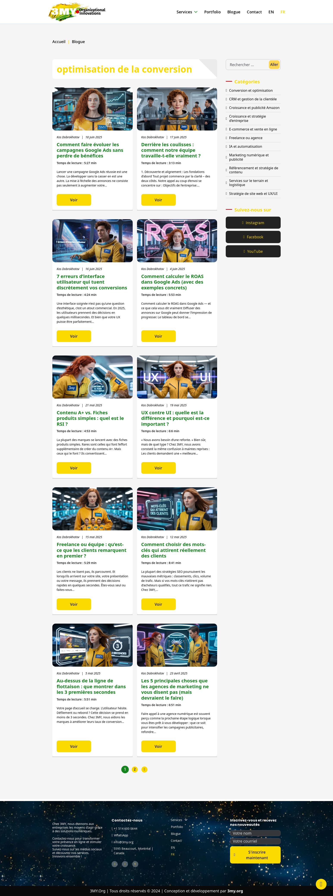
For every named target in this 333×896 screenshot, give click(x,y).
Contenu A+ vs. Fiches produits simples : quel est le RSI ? (90, 419)
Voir (74, 199)
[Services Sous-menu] (196, 12)
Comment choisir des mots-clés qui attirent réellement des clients (173, 551)
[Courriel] (255, 841)
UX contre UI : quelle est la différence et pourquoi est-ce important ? (175, 419)
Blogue (233, 11)
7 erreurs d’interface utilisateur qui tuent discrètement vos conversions (92, 282)
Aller (274, 64)
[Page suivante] (145, 771)
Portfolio (212, 11)
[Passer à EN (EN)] (271, 12)
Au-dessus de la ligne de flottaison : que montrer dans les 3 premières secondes (91, 688)
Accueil (58, 41)
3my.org (235, 890)
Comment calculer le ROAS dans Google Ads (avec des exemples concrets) (172, 282)
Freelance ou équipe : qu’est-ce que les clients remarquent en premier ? (91, 551)
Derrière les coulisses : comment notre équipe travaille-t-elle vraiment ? (171, 150)
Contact (254, 11)
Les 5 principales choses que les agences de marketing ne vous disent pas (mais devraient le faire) (175, 690)
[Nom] (255, 833)
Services (184, 11)
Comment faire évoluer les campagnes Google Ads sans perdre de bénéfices (90, 150)
